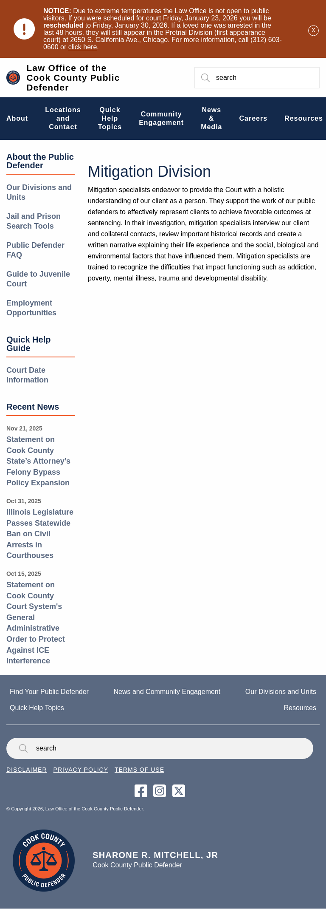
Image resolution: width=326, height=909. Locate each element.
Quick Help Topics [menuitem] (110, 118)
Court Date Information (27, 375)
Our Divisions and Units (39, 192)
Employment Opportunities (31, 308)
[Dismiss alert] (313, 29)
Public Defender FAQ (35, 250)
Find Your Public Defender (49, 691)
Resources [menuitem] (303, 118)
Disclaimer (26, 769)
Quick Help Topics (37, 707)
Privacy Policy (80, 769)
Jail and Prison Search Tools (33, 221)
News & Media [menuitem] (211, 118)
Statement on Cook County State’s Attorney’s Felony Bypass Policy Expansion (38, 461)
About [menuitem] (17, 118)
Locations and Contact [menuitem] (63, 118)
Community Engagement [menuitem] (161, 118)
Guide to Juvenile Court (38, 279)
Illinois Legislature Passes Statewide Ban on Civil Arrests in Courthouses (39, 534)
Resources (300, 707)
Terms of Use (139, 769)
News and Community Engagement (167, 691)
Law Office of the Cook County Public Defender (73, 77)
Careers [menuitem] (253, 118)
